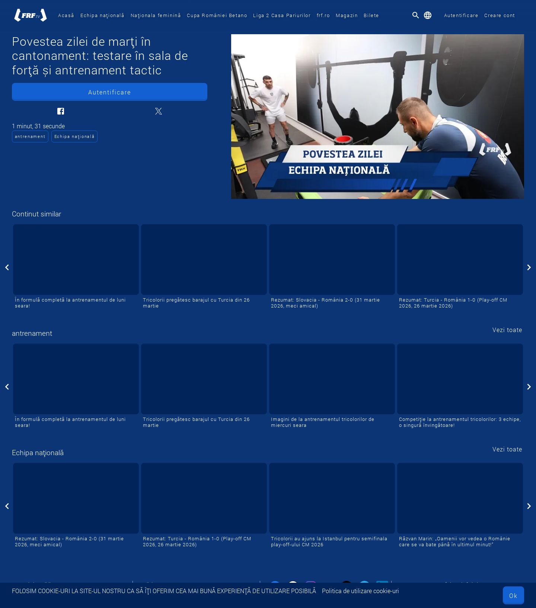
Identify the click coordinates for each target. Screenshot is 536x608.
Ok (513, 595)
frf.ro (323, 15)
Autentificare (461, 15)
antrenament (30, 136)
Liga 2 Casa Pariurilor (281, 15)
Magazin (347, 15)
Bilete (371, 15)
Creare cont (499, 15)
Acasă (66, 15)
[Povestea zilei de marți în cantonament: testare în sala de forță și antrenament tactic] (377, 116)
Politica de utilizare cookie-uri (360, 591)
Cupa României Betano (217, 15)
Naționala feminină (156, 15)
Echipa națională (102, 15)
